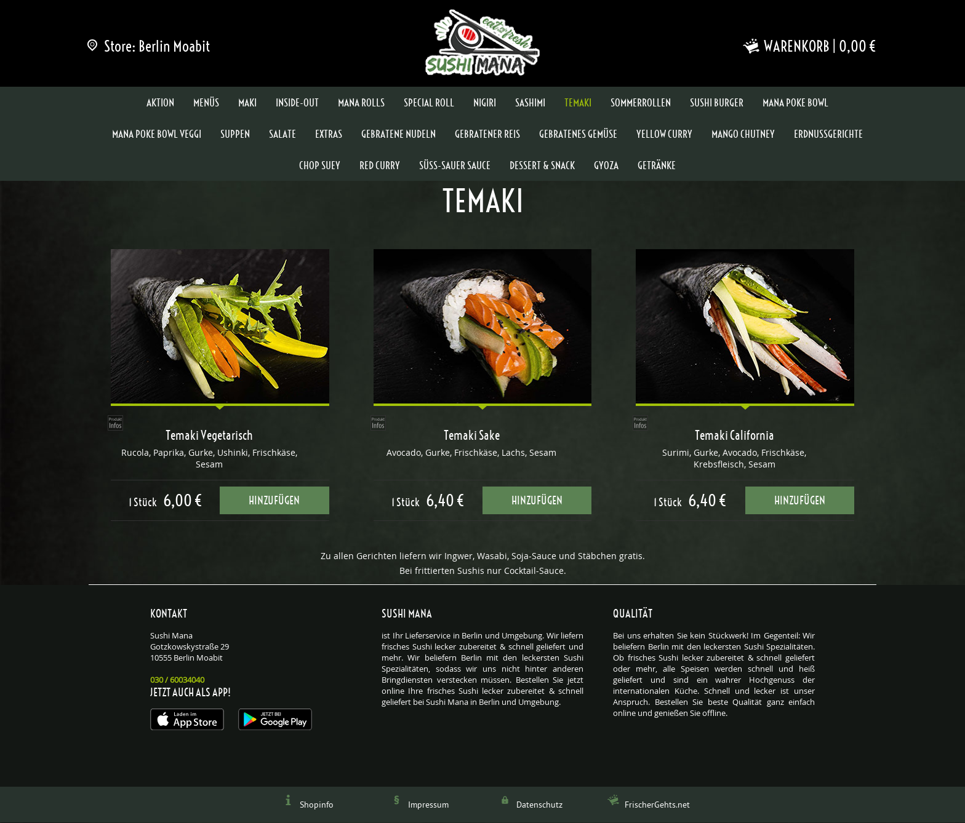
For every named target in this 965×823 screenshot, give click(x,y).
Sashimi (530, 103)
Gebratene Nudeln (398, 134)
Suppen (235, 134)
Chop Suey (319, 166)
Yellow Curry (664, 134)
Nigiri (484, 103)
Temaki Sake (472, 436)
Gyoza (606, 166)
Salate (282, 134)
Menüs (206, 103)
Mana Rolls (361, 103)
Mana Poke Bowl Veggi (156, 134)
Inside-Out (297, 103)
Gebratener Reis (487, 134)
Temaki (577, 103)
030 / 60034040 (177, 680)
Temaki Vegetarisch (209, 436)
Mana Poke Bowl (795, 103)
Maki (247, 103)
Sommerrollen (641, 103)
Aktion (160, 103)
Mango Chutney (743, 134)
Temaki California (734, 436)
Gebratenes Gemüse (578, 134)
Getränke (657, 166)
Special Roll (429, 103)
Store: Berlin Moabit (149, 46)
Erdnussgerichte (828, 134)
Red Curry (379, 166)
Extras (328, 134)
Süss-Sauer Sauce (455, 166)
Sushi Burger (716, 103)
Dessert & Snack (542, 166)
